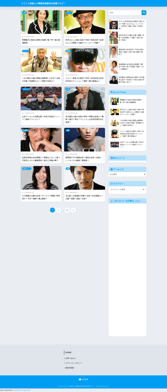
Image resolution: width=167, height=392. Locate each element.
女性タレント (26, 168)
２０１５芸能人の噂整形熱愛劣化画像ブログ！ (48, 3)
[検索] (144, 12)
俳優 (68, 89)
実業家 (68, 51)
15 (67, 210)
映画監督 (25, 130)
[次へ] (73, 210)
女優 (24, 13)
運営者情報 (69, 368)
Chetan (15, 390)
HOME (83, 379)
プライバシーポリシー (73, 363)
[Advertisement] (63, 231)
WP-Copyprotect (24, 390)
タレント (69, 13)
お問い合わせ (70, 358)
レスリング (26, 89)
